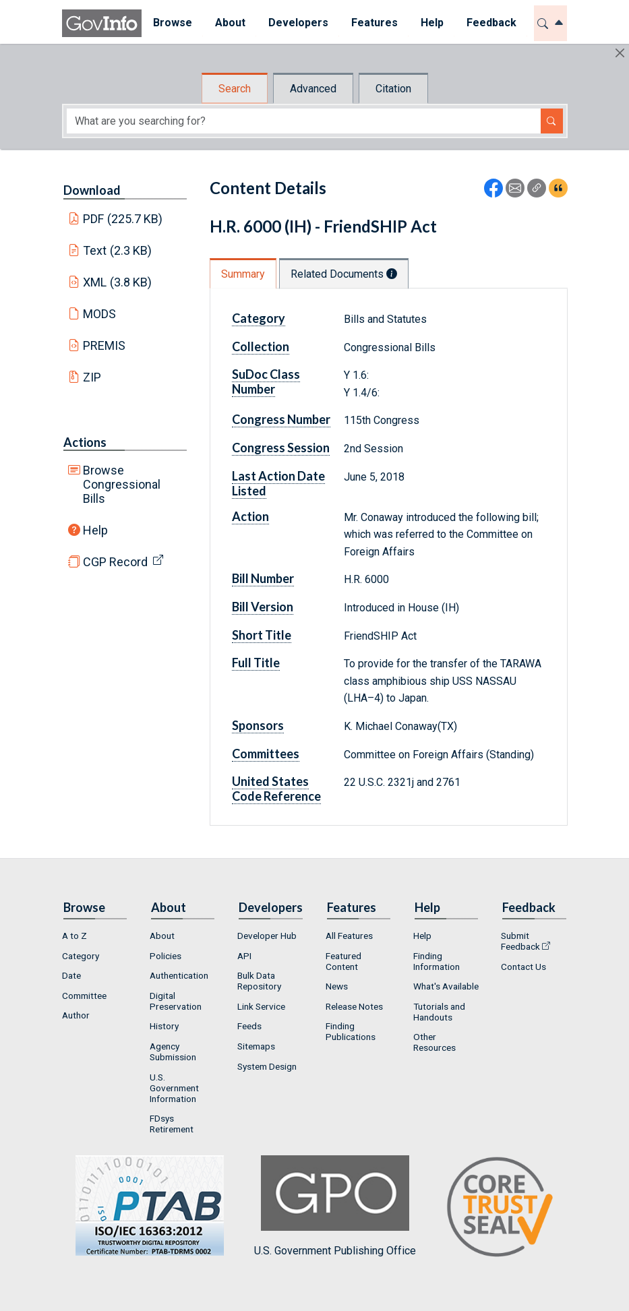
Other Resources (434, 1042)
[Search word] (304, 121)
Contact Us (523, 966)
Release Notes (354, 1006)
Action (250, 516)
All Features (349, 935)
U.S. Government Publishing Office (335, 1206)
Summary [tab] (243, 274)
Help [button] (432, 22)
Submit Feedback (520, 941)
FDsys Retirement (171, 1123)
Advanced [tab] (313, 88)
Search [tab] (234, 88)
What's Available (446, 986)
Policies (165, 955)
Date (71, 975)
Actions (85, 442)
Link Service (261, 1006)
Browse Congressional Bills (121, 484)
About (162, 935)
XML (117, 282)
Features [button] (374, 22)
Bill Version (262, 606)
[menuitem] (173, 23)
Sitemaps (256, 1046)
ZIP (92, 377)
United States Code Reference (276, 788)
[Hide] (620, 53)
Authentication (179, 975)
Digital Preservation (176, 1001)
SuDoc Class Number (266, 381)
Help (95, 530)
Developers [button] (298, 22)
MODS (99, 314)
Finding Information (436, 961)
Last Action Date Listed (278, 483)
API (244, 955)
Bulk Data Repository (259, 981)
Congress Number (281, 419)
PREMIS (104, 345)
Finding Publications (351, 1031)
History (164, 1025)
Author (76, 1015)
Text (117, 250)
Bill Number (263, 578)
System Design (267, 1066)
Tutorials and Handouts (439, 1012)
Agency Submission (173, 1051)
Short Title (261, 635)
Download (92, 190)
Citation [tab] (393, 88)
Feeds (249, 1025)
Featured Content (343, 961)
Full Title (256, 662)
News (337, 986)
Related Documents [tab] (344, 274)
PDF (122, 219)
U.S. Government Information (174, 1088)
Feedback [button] (491, 22)
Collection (260, 346)
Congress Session (281, 447)
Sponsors (258, 725)
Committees (265, 753)
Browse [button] (172, 22)
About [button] (230, 22)
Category (258, 318)
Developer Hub (267, 935)
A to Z (74, 935)
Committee (84, 995)
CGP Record (115, 562)
